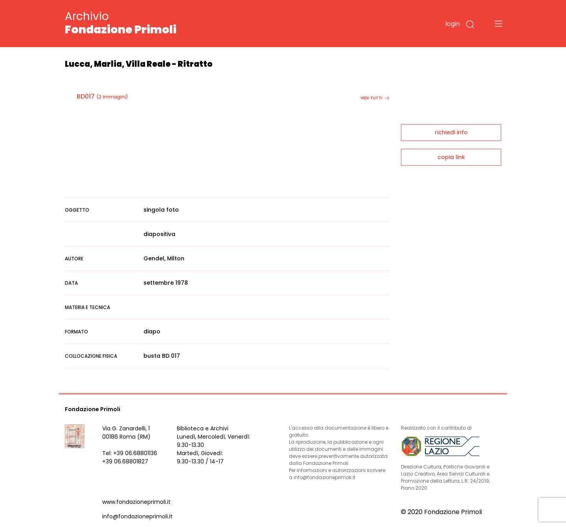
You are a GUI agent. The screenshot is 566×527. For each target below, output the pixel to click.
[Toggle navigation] (498, 23)
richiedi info (451, 132)
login (452, 23)
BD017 (86, 96)
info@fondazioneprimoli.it (137, 516)
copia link (451, 157)
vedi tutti (374, 98)
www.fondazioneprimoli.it (136, 502)
